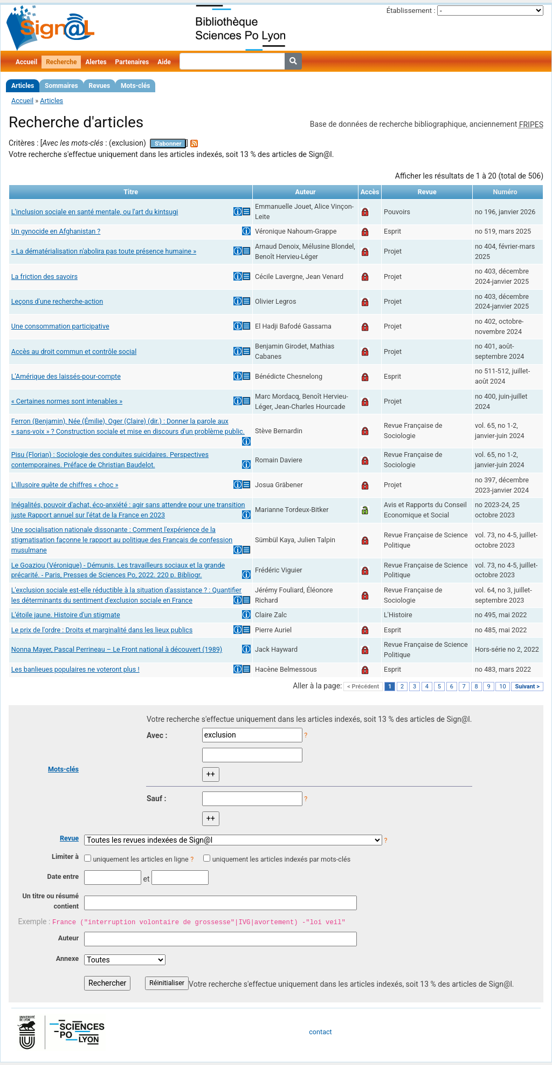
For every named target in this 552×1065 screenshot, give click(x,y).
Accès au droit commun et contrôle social (73, 351)
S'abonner (168, 143)
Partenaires (132, 62)
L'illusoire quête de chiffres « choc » (65, 485)
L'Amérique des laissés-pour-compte (66, 376)
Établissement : (411, 10)
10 (502, 686)
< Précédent (363, 686)
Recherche (61, 62)
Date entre (63, 876)
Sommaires (61, 86)
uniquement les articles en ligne (140, 859)
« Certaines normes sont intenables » (66, 401)
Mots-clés (135, 86)
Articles (22, 86)
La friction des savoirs (44, 276)
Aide (163, 62)
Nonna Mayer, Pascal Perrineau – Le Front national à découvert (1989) (116, 649)
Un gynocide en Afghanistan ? (56, 231)
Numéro (505, 192)
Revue (69, 838)
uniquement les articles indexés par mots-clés (281, 859)
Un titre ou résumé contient (50, 901)
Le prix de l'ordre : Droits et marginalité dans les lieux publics (101, 630)
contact (320, 1032)
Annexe (67, 958)
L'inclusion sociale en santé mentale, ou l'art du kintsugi (94, 212)
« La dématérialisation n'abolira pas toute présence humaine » (103, 251)
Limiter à (65, 856)
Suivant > (527, 686)
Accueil (26, 62)
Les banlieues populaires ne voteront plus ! (75, 669)
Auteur (68, 938)
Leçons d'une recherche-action (57, 301)
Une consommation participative (60, 326)
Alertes (95, 62)
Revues (100, 86)
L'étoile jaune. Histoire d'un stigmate (65, 615)
